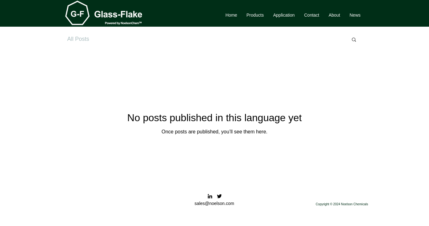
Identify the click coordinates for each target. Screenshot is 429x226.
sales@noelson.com (214, 203)
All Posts (78, 39)
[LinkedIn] (210, 196)
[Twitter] (219, 196)
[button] (255, 15)
